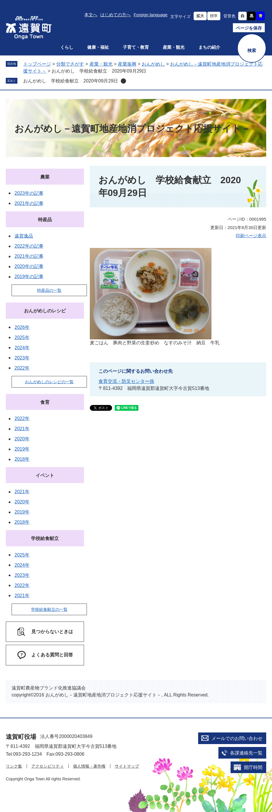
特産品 (45, 219)
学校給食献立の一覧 (49, 609)
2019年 (22, 448)
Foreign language (150, 14)
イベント (45, 475)
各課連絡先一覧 (246, 752)
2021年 (22, 428)
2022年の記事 (28, 246)
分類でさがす (70, 64)
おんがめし (153, 64)
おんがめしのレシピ (45, 310)
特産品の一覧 (49, 290)
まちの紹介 (209, 47)
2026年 (22, 327)
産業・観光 (174, 47)
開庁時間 (253, 767)
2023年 (22, 357)
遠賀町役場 (21, 736)
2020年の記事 (28, 266)
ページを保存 (249, 28)
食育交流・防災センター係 (126, 381)
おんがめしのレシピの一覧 (49, 381)
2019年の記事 (28, 276)
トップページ (37, 64)
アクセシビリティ (47, 766)
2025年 (22, 337)
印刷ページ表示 (251, 235)
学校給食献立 (45, 538)
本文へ (90, 14)
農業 (45, 176)
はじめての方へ (115, 14)
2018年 (22, 459)
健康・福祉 (98, 47)
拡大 (200, 16)
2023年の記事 (28, 193)
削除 (123, 81)
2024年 (22, 347)
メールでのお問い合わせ (236, 738)
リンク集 (14, 766)
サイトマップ (127, 766)
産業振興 (127, 64)
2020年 (22, 438)
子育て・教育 (136, 47)
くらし (66, 47)
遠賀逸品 (23, 235)
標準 (214, 16)
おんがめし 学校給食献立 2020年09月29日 (70, 80)
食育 (45, 402)
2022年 (22, 368)
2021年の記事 (28, 203)
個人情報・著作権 (89, 766)
